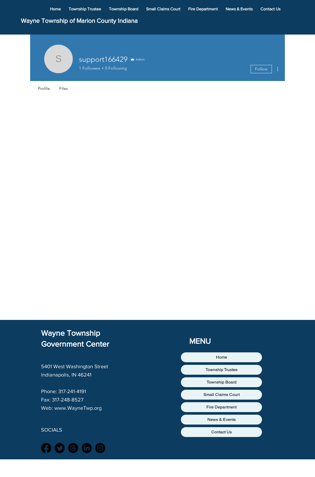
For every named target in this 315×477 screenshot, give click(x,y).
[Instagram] (100, 448)
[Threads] (73, 448)
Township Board (222, 382)
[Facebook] (46, 448)
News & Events (221, 419)
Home (221, 357)
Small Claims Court (222, 394)
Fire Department (221, 407)
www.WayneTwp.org (78, 408)
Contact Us (221, 431)
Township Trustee (222, 369)
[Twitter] (60, 448)
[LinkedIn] (87, 448)
